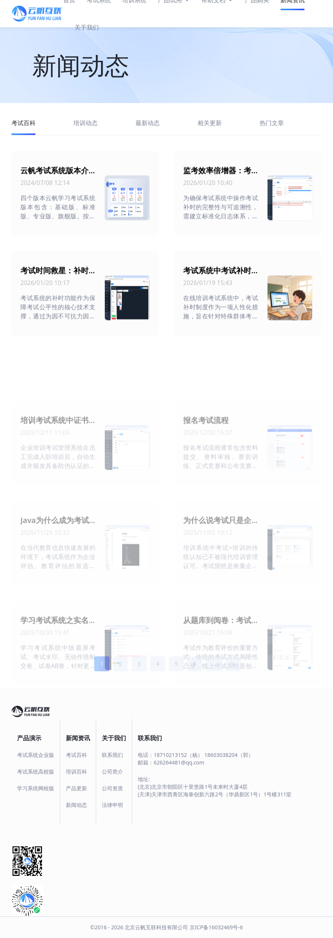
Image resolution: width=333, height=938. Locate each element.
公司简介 (112, 771)
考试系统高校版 (35, 771)
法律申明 (112, 804)
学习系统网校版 (35, 788)
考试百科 (76, 754)
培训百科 (76, 771)
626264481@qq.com (179, 762)
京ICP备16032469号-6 (216, 927)
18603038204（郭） (229, 754)
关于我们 (87, 27)
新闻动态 (76, 804)
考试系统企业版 (35, 754)
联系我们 (112, 754)
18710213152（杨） (178, 754)
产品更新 (76, 788)
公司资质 (112, 788)
